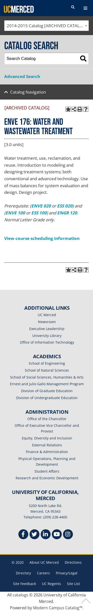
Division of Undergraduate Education (47, 397)
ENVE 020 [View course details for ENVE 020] (41, 206)
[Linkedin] (45, 535)
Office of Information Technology (47, 342)
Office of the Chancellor (46, 418)
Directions (73, 562)
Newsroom (47, 321)
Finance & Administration (47, 451)
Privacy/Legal (66, 573)
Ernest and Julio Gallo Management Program (47, 384)
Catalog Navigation (28, 92)
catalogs (20, 595)
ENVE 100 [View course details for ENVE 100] (15, 213)
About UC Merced (44, 562)
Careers (43, 573)
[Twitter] (34, 535)
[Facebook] (23, 535)
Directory (23, 573)
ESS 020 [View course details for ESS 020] (64, 206)
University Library (47, 335)
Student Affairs (46, 471)
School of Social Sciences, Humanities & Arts (47, 377)
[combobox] (46, 25)
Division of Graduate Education (47, 390)
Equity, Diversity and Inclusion (47, 438)
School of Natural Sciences (47, 370)
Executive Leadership (46, 328)
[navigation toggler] (85, 8)
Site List (73, 583)
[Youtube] (56, 535)
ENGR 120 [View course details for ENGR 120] (67, 213)
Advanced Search (22, 76)
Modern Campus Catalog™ (57, 608)
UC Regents (51, 583)
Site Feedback (24, 583)
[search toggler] (72, 7)
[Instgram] (68, 535)
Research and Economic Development (47, 478)
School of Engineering (47, 363)
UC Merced (47, 314)
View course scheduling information (42, 238)
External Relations (47, 445)
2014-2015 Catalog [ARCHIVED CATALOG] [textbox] (47, 25)
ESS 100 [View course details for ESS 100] (39, 213)
